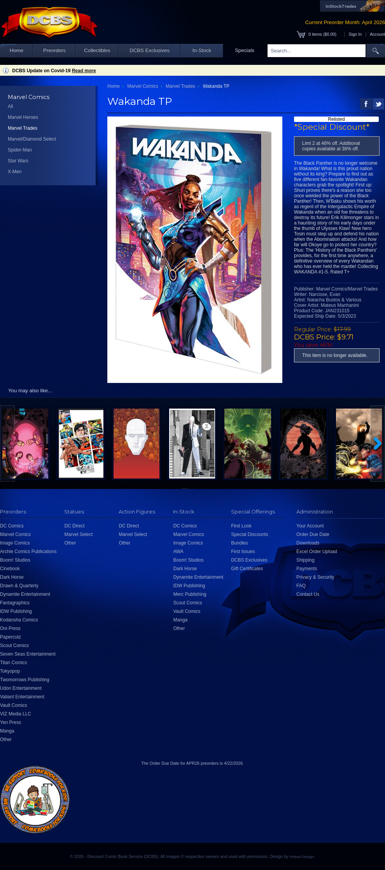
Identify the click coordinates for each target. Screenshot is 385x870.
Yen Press (10, 722)
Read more (84, 70)
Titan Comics (13, 662)
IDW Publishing (16, 611)
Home (16, 50)
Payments (306, 568)
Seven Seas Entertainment (28, 654)
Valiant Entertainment (22, 696)
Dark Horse (12, 577)
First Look (241, 526)
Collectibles (97, 50)
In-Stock (201, 50)
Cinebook (10, 568)
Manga (7, 731)
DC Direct (74, 526)
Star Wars (18, 161)
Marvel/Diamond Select (32, 139)
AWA (178, 551)
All (10, 106)
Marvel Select (78, 534)
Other (6, 739)
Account (377, 34)
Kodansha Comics (19, 620)
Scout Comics (14, 645)
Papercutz (10, 637)
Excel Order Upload (316, 551)
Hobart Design (302, 856)
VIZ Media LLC (15, 714)
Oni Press (10, 628)
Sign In (355, 34)
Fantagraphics (15, 603)
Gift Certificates (247, 568)
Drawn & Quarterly (19, 585)
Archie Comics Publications (28, 551)
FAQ (301, 585)
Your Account (310, 526)
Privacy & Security (315, 577)
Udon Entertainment (21, 688)
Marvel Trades (22, 128)
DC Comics (12, 526)
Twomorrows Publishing (24, 679)
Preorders (54, 50)
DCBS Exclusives (150, 50)
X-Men (14, 171)
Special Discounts (249, 534)
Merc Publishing (189, 594)
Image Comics (15, 543)
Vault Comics (13, 705)
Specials (244, 50)
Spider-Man (20, 150)
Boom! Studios (15, 560)
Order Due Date (312, 534)
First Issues (243, 551)
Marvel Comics (142, 86)
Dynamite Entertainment (25, 594)
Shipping (305, 560)
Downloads (307, 543)
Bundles (239, 543)
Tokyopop (10, 671)
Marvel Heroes (23, 117)
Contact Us (307, 594)
